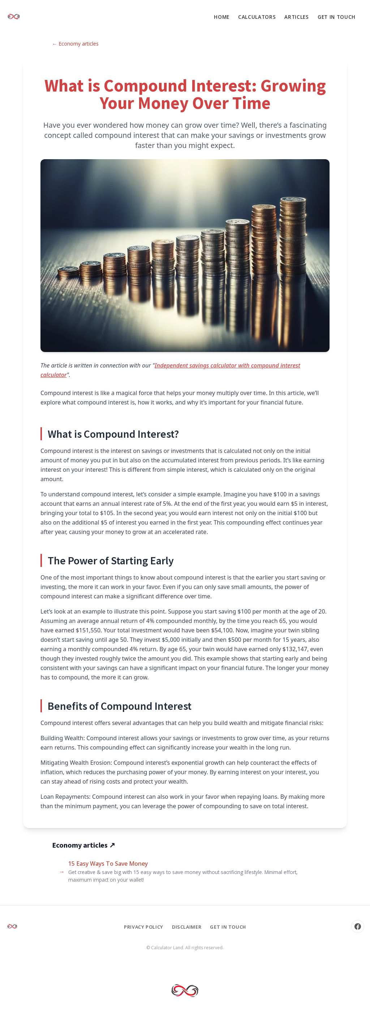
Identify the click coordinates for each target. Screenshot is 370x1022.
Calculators (257, 16)
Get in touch (337, 16)
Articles (296, 16)
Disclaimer (186, 927)
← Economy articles (75, 43)
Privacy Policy (143, 927)
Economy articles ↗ (83, 844)
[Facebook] (357, 926)
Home (221, 16)
